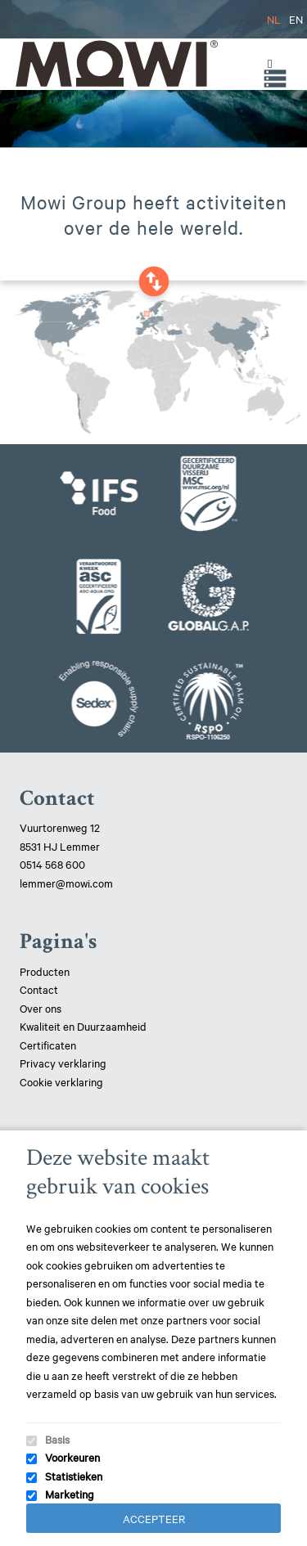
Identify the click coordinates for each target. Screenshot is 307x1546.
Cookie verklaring (61, 1081)
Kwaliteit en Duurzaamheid (84, 1025)
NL (274, 18)
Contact (39, 989)
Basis (57, 1438)
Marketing (69, 1493)
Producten (45, 971)
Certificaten (48, 1044)
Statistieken (73, 1475)
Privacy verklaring (63, 1062)
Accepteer (154, 1518)
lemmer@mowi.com (66, 882)
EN (296, 18)
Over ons (40, 1007)
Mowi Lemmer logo (115, 63)
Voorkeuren (72, 1456)
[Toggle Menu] (266, 63)
